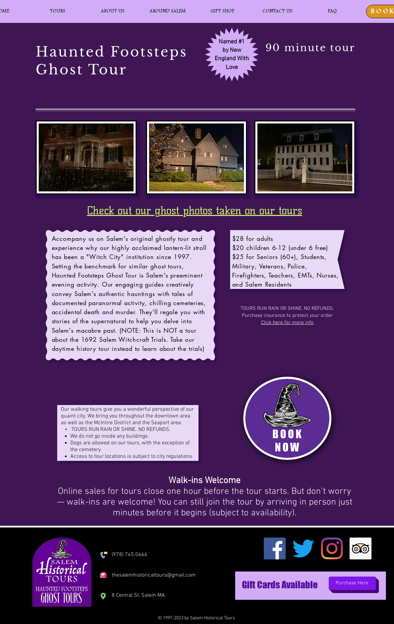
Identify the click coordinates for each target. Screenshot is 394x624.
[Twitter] (303, 548)
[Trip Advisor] (360, 548)
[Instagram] (332, 548)
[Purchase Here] (352, 583)
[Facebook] (275, 548)
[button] (57, 11)
